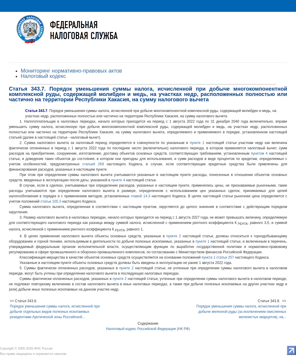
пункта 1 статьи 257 (218, 257)
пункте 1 (197, 143)
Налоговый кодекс (43, 76)
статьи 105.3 (51, 201)
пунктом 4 (259, 153)
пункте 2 (173, 236)
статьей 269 (93, 164)
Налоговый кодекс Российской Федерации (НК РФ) (148, 329)
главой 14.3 (140, 196)
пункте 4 (118, 180)
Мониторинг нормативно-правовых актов (71, 71)
